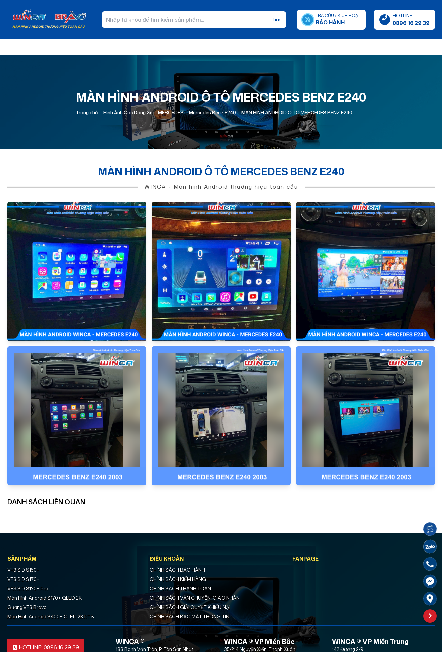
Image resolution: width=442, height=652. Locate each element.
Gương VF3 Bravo (27, 607)
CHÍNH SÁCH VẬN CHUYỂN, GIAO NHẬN (195, 598)
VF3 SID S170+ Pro (27, 588)
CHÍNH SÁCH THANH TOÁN (180, 588)
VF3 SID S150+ (23, 570)
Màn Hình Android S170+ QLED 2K (44, 598)
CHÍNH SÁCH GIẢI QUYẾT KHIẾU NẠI (190, 607)
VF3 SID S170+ (23, 579)
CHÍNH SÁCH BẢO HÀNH (177, 570)
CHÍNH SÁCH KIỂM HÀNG (178, 579)
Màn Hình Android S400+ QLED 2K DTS (50, 616)
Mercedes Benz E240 (212, 112)
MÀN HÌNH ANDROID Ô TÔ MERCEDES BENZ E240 (296, 112)
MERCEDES (171, 112)
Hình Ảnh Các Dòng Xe (128, 112)
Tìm (276, 19)
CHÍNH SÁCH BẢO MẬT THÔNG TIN (189, 616)
